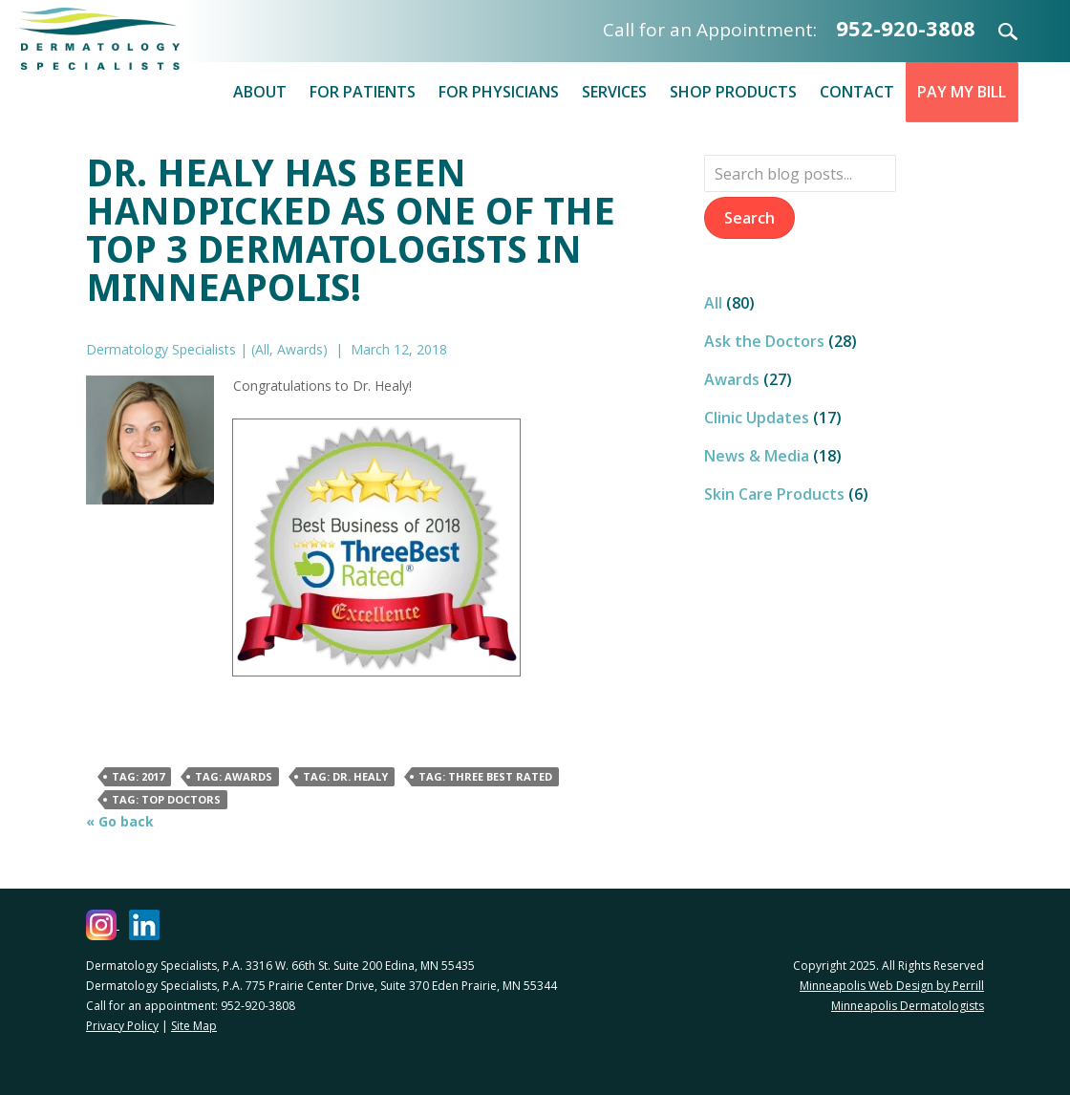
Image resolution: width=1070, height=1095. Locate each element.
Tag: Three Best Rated (485, 776)
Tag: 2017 (138, 776)
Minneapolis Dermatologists (907, 1006)
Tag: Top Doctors (166, 799)
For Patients (363, 91)
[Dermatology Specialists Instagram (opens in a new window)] (102, 924)
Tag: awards (233, 776)
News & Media (756, 455)
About (260, 91)
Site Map (194, 1026)
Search (996, 31)
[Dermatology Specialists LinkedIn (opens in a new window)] (144, 924)
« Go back (120, 821)
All (262, 349)
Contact (857, 91)
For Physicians (499, 91)
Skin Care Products (774, 494)
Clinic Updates (756, 417)
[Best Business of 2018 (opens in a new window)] (376, 546)
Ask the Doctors (764, 341)
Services (614, 91)
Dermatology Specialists (133, 39)
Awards (300, 349)
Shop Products (733, 91)
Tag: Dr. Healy (345, 776)
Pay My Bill (961, 91)
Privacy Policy (122, 1026)
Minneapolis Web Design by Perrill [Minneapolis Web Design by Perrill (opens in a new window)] (892, 985)
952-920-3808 (905, 27)
